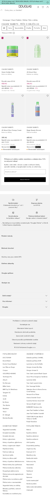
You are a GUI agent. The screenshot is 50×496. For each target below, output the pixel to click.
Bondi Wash (7, 361)
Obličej (25, 20)
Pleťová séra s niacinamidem (12, 482)
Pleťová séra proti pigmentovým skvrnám (13, 475)
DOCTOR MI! (7, 358)
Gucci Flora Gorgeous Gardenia (37, 377)
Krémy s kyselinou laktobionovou (13, 461)
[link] (12, 63)
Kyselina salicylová (33, 436)
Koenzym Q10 (31, 452)
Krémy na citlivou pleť (9, 458)
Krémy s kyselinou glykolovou (12, 442)
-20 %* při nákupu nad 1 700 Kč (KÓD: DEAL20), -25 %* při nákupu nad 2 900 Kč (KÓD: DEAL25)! (22, 2)
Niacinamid (30, 465)
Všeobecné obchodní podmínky (25, 332)
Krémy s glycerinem (9, 439)
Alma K (5, 380)
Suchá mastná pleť (32, 480)
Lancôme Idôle (31, 380)
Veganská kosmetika (9, 430)
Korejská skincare (8, 436)
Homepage (6, 20)
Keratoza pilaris (32, 484)
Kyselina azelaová (32, 439)
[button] (25, 295)
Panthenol (30, 471)
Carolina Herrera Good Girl (35, 401)
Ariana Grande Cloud (34, 397)
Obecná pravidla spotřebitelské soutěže (25, 340)
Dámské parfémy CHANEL (35, 358)
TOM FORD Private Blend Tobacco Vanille (35, 418)
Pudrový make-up (8, 452)
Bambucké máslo (32, 458)
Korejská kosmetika (9, 433)
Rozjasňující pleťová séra (11, 471)
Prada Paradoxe (32, 421)
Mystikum (6, 408)
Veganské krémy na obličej (11, 485)
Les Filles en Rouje (9, 367)
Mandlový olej (31, 455)
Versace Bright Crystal (34, 404)
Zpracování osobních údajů (25, 336)
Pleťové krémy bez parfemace (12, 465)
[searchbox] (25, 10)
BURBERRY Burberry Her (34, 407)
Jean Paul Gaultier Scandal (35, 413)
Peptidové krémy (8, 449)
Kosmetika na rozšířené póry (12, 494)
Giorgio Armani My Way (34, 367)
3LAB (4, 399)
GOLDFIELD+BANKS (9, 373)
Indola (5, 396)
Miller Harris (6, 386)
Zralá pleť (30, 490)
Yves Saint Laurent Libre (34, 383)
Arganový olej (31, 449)
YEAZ (4, 412)
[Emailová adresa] (25, 171)
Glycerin (29, 474)
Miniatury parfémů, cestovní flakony (12, 490)
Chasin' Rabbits (16, 20)
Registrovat (25, 179)
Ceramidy (30, 468)
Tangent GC (7, 392)
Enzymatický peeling (33, 445)
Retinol (29, 430)
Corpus (5, 370)
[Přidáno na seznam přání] (22, 37)
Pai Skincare (6, 383)
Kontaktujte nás (25, 324)
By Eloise (6, 402)
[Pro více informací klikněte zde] (47, 2)
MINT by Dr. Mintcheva (10, 389)
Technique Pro (7, 377)
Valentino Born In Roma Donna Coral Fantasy (36, 390)
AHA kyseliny (31, 442)
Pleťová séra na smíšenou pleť (12, 479)
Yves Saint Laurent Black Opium (37, 373)
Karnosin (29, 477)
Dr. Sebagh (6, 415)
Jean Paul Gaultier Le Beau (35, 410)
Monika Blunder (8, 418)
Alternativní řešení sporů (25, 328)
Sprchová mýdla (8, 455)
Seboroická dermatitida (34, 487)
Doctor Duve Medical (9, 364)
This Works (6, 405)
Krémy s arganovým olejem (11, 445)
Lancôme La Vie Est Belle (35, 364)
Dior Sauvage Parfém (33, 386)
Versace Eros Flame (33, 394)
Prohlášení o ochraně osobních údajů (25, 321)
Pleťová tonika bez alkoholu (12, 468)
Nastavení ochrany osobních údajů (25, 343)
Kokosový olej (31, 461)
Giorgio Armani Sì (32, 370)
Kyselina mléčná (32, 433)
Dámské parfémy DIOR (34, 361)
